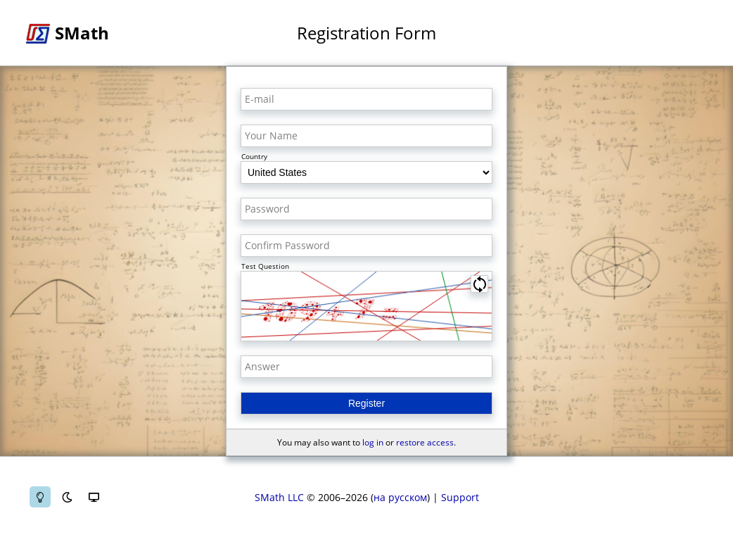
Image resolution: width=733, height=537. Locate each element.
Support (460, 497)
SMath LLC (279, 497)
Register (366, 403)
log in (372, 442)
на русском (400, 497)
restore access (425, 442)
